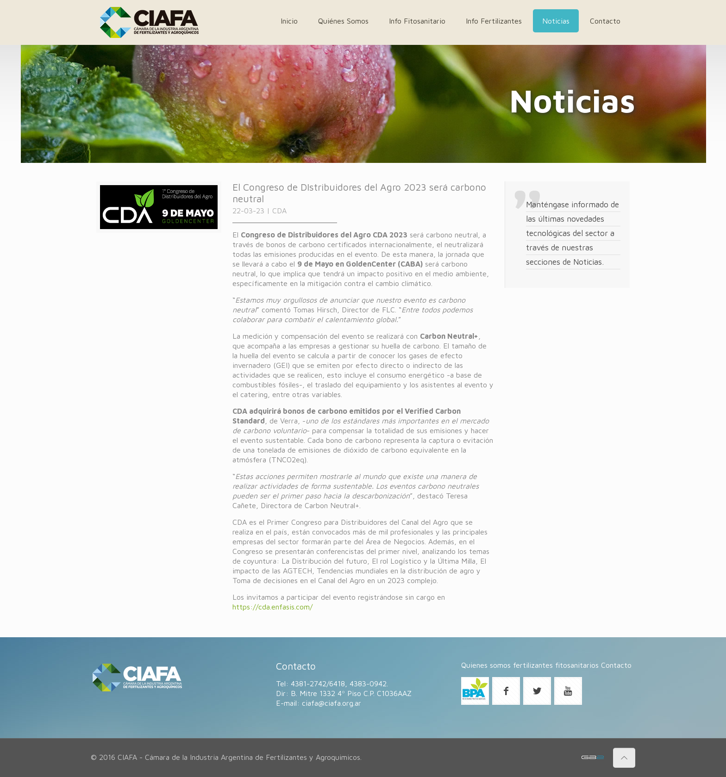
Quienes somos (486, 665)
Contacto (616, 665)
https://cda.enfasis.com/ (272, 607)
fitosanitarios (577, 665)
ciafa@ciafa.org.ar (331, 703)
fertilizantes (533, 665)
